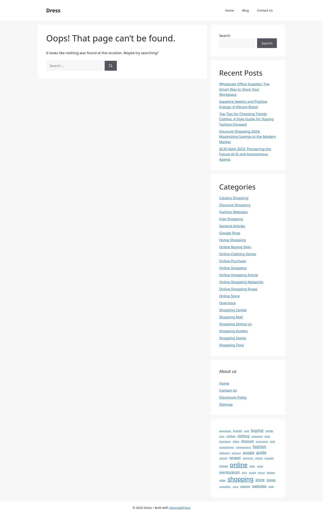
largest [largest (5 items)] (235, 457)
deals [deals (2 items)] (267, 436)
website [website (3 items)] (245, 486)
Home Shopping (232, 240)
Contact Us (265, 10)
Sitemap (226, 404)
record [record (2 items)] (261, 472)
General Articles (232, 226)
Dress (53, 10)
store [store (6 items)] (259, 479)
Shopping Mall (231, 317)
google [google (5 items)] (248, 452)
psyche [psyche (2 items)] (252, 472)
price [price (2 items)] (244, 472)
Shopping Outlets (233, 331)
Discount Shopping (234, 205)
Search (224, 35)
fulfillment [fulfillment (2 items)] (224, 453)
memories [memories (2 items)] (248, 458)
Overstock (227, 303)
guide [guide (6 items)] (261, 452)
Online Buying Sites (235, 247)
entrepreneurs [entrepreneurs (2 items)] (243, 447)
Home (229, 10)
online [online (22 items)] (239, 465)
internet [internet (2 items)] (223, 458)
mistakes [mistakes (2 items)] (269, 458)
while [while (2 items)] (271, 486)
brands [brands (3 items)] (237, 431)
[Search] (111, 66)
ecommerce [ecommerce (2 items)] (262, 441)
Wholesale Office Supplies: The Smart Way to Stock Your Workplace (244, 89)
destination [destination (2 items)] (225, 441)
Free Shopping (231, 219)
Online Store (229, 296)
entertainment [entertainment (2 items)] (226, 447)
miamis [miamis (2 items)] (259, 458)
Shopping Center (233, 310)
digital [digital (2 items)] (236, 441)
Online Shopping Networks (241, 282)
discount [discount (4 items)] (247, 441)
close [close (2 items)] (221, 436)
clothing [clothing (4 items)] (243, 436)
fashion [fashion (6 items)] (259, 446)
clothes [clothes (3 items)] (230, 436)
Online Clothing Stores (237, 254)
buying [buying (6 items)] (257, 430)
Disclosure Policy (233, 397)
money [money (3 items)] (223, 466)
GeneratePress (179, 508)
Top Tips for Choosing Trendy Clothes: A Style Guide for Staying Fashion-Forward (246, 119)
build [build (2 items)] (246, 431)
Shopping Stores (232, 338)
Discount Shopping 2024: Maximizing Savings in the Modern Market (247, 136)
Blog (245, 10)
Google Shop (229, 233)
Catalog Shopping (233, 198)
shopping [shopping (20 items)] (240, 479)
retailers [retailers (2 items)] (271, 472)
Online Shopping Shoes (238, 289)
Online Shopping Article (238, 275)
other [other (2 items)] (252, 466)
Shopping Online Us (235, 324)
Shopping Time (231, 345)
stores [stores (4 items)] (271, 480)
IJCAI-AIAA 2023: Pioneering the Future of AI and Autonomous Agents (245, 154)
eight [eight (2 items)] (272, 441)
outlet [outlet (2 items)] (260, 466)
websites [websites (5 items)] (259, 486)
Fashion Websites (233, 212)
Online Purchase (232, 261)
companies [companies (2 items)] (257, 436)
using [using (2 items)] (236, 486)
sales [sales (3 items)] (222, 480)
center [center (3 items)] (269, 431)
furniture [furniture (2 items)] (236, 453)
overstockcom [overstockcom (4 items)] (229, 472)
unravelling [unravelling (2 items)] (225, 486)
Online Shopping (233, 268)
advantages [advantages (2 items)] (225, 431)
